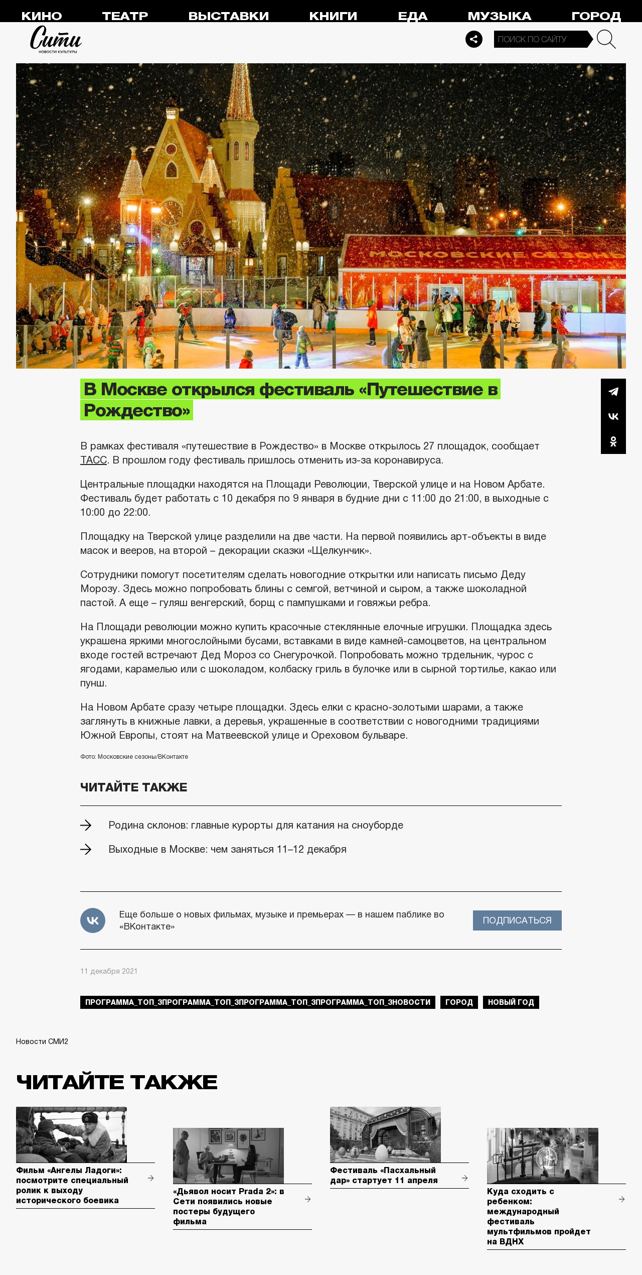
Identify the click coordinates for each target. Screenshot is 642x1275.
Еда (412, 16)
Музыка (499, 16)
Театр (125, 16)
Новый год (511, 1002)
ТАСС (93, 460)
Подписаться (517, 920)
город (459, 1002)
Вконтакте (613, 416)
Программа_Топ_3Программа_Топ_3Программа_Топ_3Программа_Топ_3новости (257, 1002)
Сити (56, 39)
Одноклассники (613, 441)
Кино (41, 16)
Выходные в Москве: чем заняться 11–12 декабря (227, 849)
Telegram (613, 391)
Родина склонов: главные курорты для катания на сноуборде (255, 825)
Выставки (228, 16)
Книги (333, 16)
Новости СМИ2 (42, 1041)
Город (596, 16)
